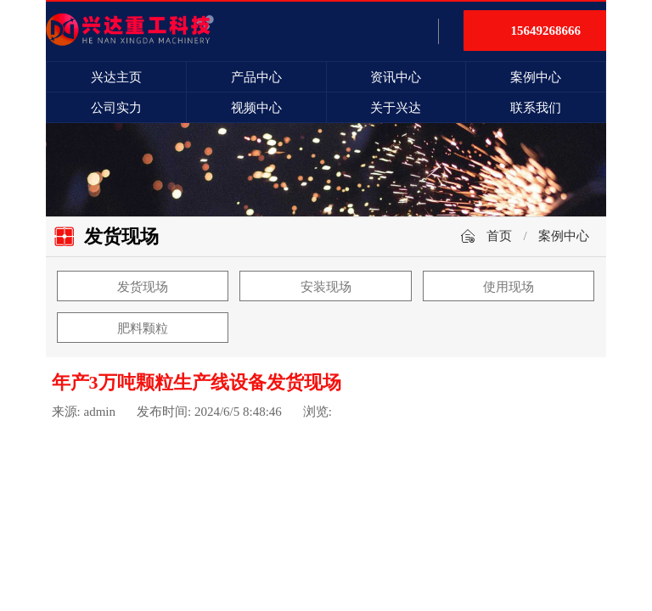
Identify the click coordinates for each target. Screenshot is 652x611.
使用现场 (508, 287)
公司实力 (116, 108)
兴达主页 (116, 77)
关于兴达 (395, 108)
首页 (499, 236)
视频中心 (256, 108)
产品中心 (256, 77)
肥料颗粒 (142, 328)
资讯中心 (395, 77)
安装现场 (326, 287)
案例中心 (535, 77)
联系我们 (535, 108)
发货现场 (142, 287)
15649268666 (546, 30)
